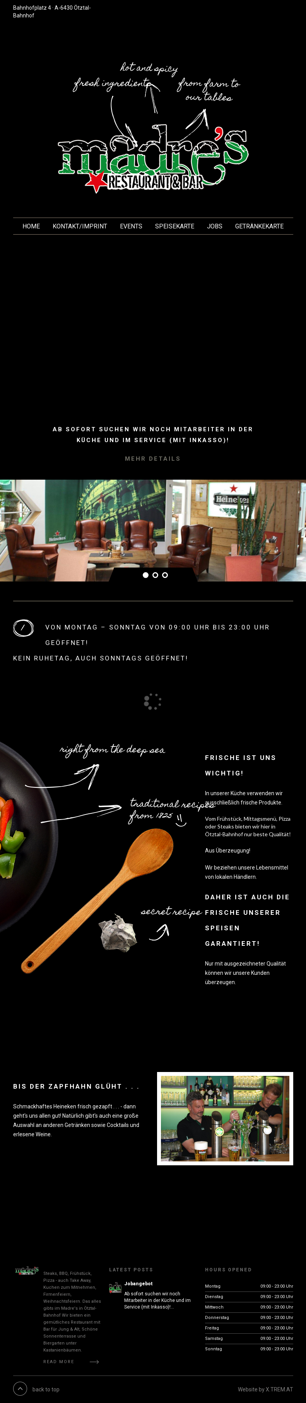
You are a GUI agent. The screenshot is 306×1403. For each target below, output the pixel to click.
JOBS (214, 226)
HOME (31, 226)
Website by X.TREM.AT (265, 1389)
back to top (46, 1389)
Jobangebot (138, 1283)
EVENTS (131, 226)
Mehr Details (153, 458)
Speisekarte (174, 226)
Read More (58, 1361)
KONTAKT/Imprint (80, 226)
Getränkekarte (259, 226)
